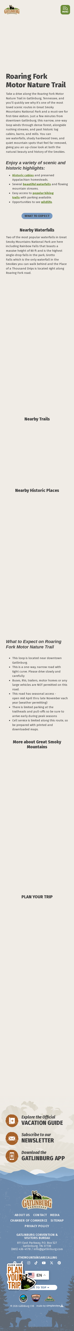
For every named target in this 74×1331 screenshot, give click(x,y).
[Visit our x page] (51, 1263)
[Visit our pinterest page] (59, 1263)
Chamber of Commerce (28, 1220)
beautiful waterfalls (37, 184)
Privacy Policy (37, 1226)
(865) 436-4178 (21, 1249)
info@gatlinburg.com (48, 1249)
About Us (22, 1215)
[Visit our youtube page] (44, 1263)
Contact (40, 1215)
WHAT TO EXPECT (37, 216)
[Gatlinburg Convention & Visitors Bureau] (12, 10)
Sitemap (57, 1220)
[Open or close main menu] (65, 9)
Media (54, 1215)
